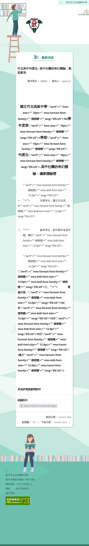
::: (61, 2)
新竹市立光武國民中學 (76, 2)
